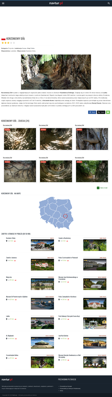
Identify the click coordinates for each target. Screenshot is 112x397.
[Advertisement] (56, 19)
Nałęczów (9, 277)
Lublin (8, 316)
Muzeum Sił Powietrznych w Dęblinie (16, 296)
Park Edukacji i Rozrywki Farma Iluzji (69, 316)
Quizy (61, 390)
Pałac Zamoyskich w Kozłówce (67, 296)
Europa (24, 48)
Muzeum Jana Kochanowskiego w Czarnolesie (68, 278)
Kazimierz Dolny (10, 238)
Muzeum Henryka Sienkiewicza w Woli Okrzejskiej (70, 356)
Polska (32, 48)
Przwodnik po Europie (66, 386)
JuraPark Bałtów (63, 335)
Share (92, 112)
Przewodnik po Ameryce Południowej (70, 388)
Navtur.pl (14, 395)
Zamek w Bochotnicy (65, 238)
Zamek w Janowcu (11, 257)
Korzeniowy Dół (7, 125)
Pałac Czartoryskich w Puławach (68, 257)
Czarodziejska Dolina (12, 355)
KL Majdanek (10, 335)
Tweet (101, 112)
